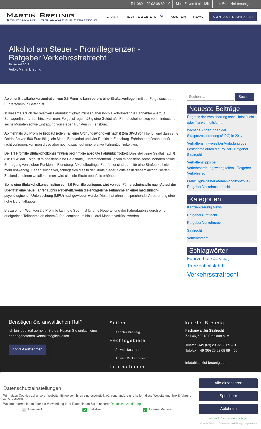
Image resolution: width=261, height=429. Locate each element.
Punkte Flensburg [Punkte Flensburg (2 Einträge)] (219, 259)
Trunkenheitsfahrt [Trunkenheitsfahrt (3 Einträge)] (205, 266)
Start (112, 16)
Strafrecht (194, 231)
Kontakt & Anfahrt (233, 16)
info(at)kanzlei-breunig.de (205, 363)
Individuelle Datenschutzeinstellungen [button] (228, 418)
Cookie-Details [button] (208, 423)
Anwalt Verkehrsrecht (132, 358)
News (198, 16)
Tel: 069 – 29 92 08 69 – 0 (150, 4)
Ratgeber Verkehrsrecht (205, 223)
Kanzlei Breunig (127, 332)
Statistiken (92, 409)
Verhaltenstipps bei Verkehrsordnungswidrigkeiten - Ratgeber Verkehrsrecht (219, 168)
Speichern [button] (228, 396)
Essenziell (32, 409)
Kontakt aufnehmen (27, 349)
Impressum (251, 423)
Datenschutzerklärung (126, 404)
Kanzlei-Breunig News (204, 207)
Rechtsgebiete (140, 16)
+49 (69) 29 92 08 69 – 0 (217, 345)
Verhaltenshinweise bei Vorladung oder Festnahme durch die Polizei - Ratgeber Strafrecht (217, 149)
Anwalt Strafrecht (129, 349)
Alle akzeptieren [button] (228, 383)
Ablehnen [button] (228, 409)
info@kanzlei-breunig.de (234, 4)
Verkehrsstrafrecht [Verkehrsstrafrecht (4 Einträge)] (212, 275)
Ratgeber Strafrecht (202, 215)
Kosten (178, 16)
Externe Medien (157, 409)
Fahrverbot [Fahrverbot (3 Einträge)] (198, 259)
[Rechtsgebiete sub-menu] (162, 16)
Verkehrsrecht (197, 238)
